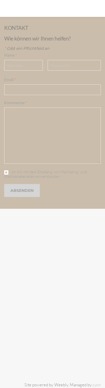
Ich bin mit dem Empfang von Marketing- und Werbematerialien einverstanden (45, 174)
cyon (96, 384)
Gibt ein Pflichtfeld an (26, 48)
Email (10, 80)
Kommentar (16, 103)
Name (10, 55)
